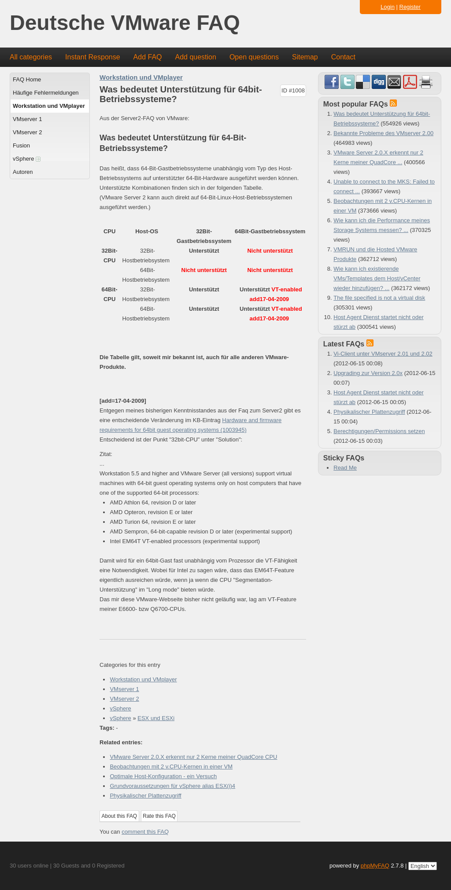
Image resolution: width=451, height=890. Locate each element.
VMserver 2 (27, 132)
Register (410, 7)
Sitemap (305, 57)
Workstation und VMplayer (49, 106)
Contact (343, 57)
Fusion (21, 145)
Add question (195, 57)
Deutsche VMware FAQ (125, 23)
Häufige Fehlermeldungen (46, 92)
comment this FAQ (145, 831)
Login (388, 7)
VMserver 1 (27, 119)
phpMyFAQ (375, 865)
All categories (31, 57)
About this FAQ (119, 816)
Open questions (254, 57)
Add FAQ (147, 57)
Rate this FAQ (159, 816)
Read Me (345, 467)
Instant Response (92, 57)
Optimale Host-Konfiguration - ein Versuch (163, 776)
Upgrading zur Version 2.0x (368, 373)
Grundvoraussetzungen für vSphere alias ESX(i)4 (172, 786)
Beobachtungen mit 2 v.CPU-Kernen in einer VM (171, 766)
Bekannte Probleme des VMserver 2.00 (383, 133)
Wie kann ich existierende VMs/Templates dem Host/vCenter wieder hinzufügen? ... (376, 278)
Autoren (23, 172)
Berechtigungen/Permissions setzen (379, 431)
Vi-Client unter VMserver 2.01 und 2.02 (383, 353)
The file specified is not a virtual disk (379, 297)
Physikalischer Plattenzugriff (145, 795)
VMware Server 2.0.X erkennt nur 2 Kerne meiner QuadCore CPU (193, 757)
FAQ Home (27, 79)
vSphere (27, 158)
